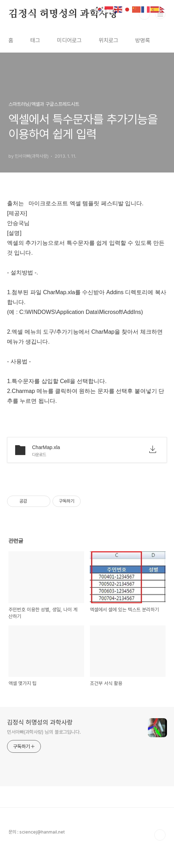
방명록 (142, 40)
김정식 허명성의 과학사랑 (63, 14)
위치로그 (108, 40)
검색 (144, 14)
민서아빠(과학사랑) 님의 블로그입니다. (44, 732)
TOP (160, 835)
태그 (35, 40)
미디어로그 (69, 40)
